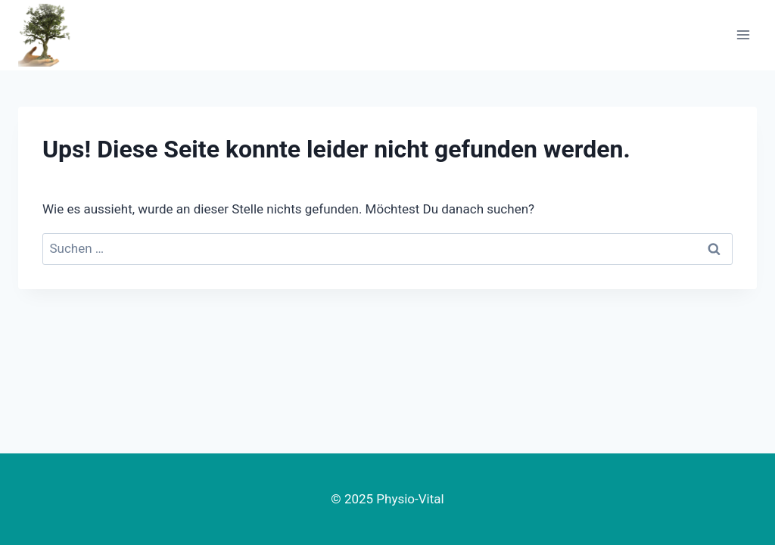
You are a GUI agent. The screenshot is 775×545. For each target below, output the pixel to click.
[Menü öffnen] (743, 35)
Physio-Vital (410, 498)
